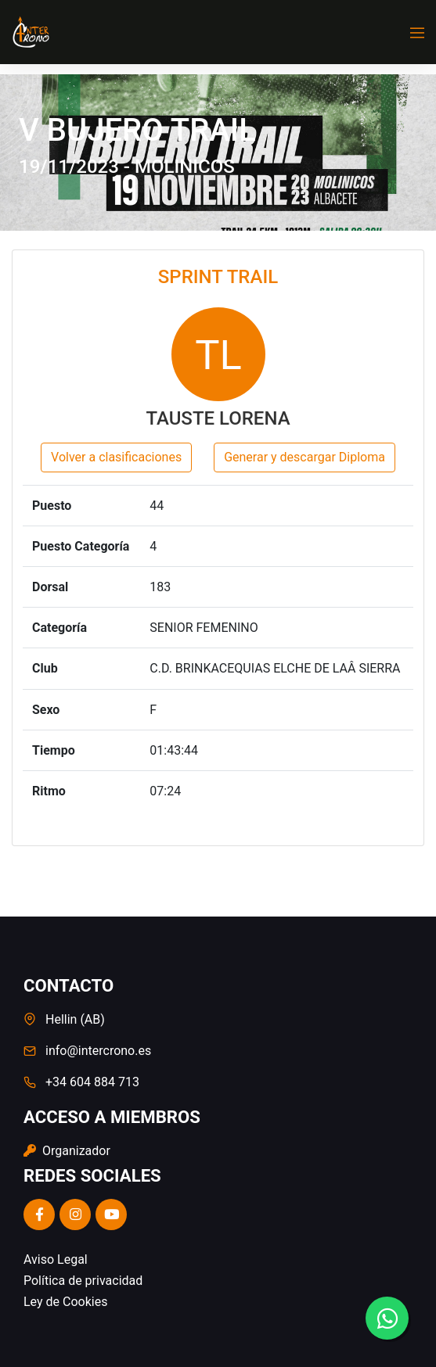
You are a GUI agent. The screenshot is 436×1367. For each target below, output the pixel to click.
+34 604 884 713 (92, 1082)
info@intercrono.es (98, 1050)
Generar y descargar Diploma (304, 457)
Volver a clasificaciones (116, 457)
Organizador (66, 1150)
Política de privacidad (82, 1280)
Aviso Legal (55, 1259)
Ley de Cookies (65, 1301)
